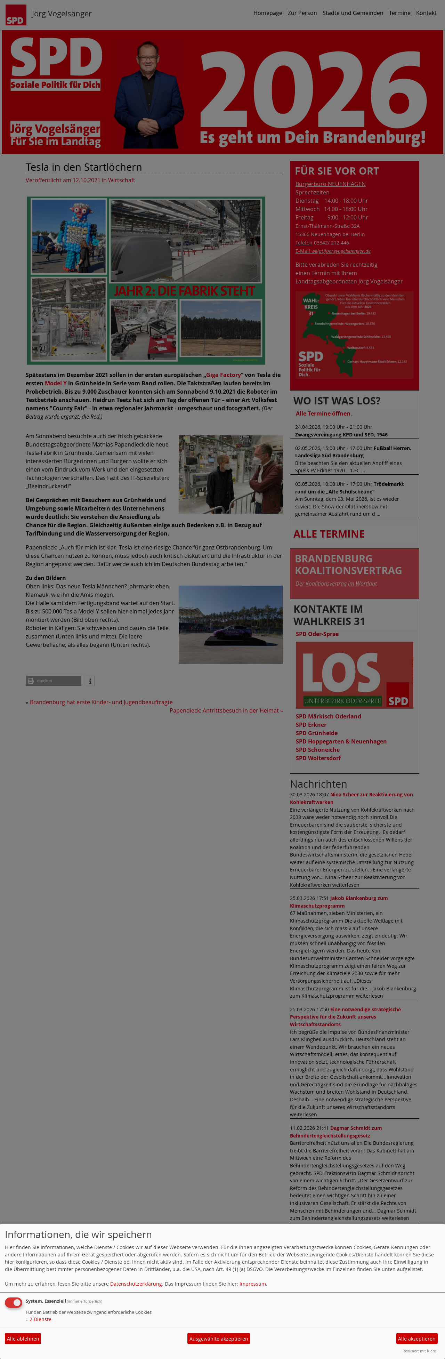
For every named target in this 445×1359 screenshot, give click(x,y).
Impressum (253, 1283)
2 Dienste (38, 1319)
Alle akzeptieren (417, 1338)
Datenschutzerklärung (136, 1283)
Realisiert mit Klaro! (420, 1350)
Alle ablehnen (23, 1338)
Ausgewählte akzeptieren (218, 1338)
